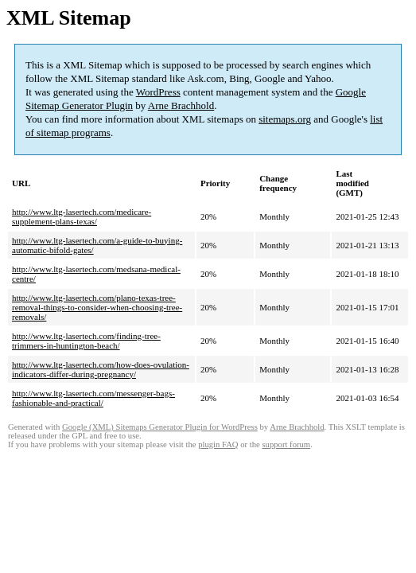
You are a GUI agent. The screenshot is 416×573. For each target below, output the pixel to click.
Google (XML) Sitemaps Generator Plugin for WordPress (160, 427)
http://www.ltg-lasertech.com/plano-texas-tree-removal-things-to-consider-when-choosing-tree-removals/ (97, 307)
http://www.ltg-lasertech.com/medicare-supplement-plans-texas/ (81, 216)
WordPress (158, 92)
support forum (286, 444)
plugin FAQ (218, 444)
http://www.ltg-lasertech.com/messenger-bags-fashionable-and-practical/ (93, 397)
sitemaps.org (285, 119)
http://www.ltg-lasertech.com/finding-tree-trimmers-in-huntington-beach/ (86, 340)
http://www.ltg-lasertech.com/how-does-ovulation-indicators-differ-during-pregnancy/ (100, 369)
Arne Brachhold (181, 105)
